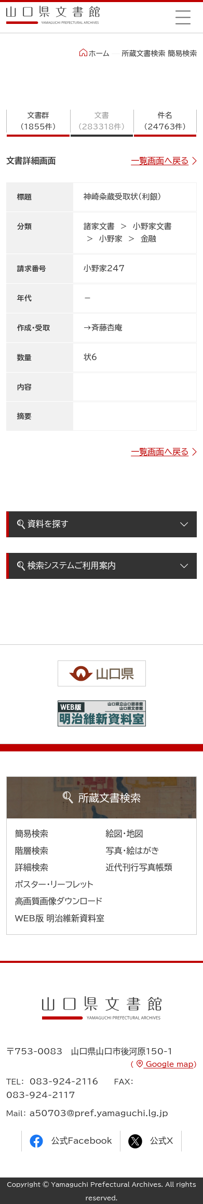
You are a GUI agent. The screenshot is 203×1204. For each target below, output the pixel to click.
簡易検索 (31, 833)
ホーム (94, 53)
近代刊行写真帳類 (139, 867)
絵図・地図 (124, 833)
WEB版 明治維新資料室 (60, 918)
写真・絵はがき (133, 850)
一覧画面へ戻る (159, 160)
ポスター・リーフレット (54, 884)
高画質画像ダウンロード (59, 901)
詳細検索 (31, 867)
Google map (168, 1064)
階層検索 (31, 850)
